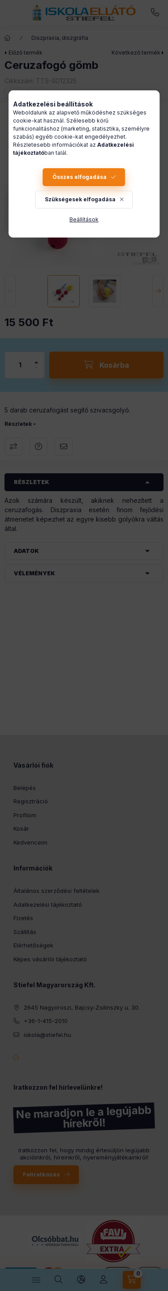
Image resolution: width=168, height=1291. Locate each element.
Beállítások (84, 219)
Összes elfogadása (79, 177)
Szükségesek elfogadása (80, 199)
